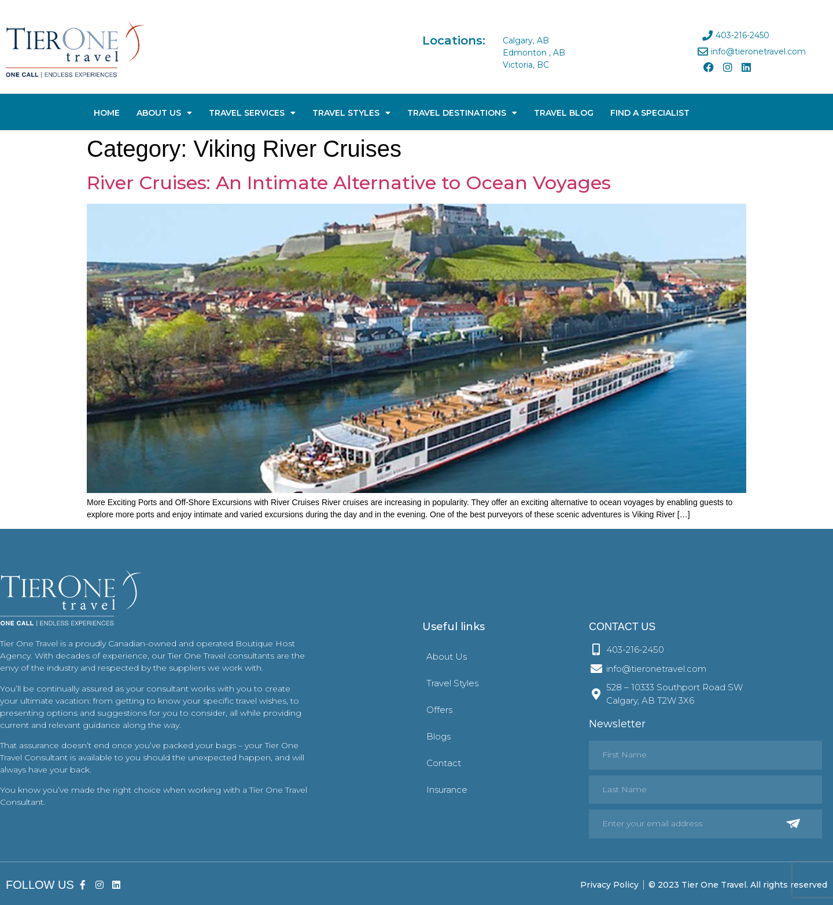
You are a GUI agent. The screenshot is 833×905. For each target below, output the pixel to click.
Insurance (446, 789)
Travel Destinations (462, 113)
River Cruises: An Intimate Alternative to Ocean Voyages (349, 182)
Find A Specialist (650, 113)
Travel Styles (351, 113)
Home (107, 113)
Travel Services (252, 113)
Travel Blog (564, 113)
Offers (439, 709)
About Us (164, 113)
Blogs (438, 736)
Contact (443, 762)
